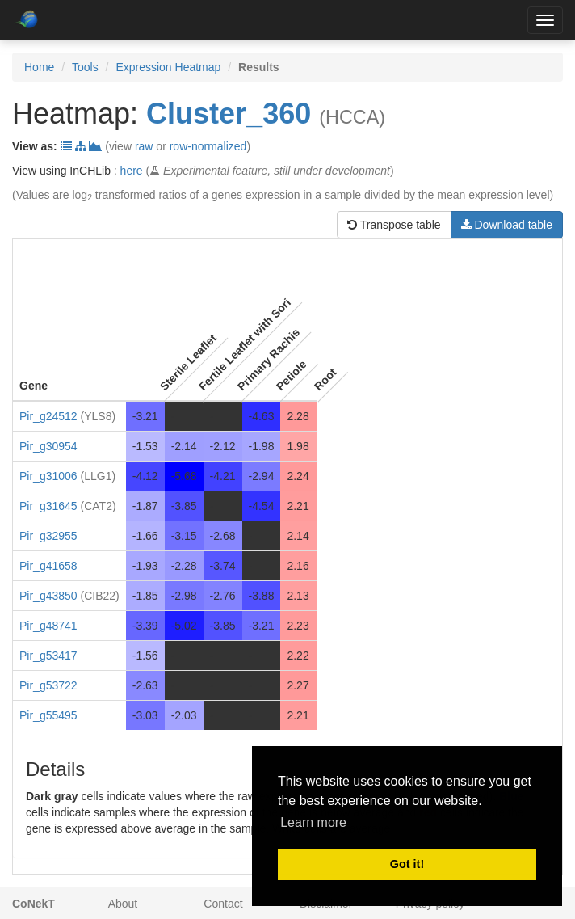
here (131, 170)
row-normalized (208, 146)
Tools (85, 67)
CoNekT (33, 903)
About (123, 903)
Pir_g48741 (48, 625)
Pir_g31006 (48, 476)
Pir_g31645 (48, 506)
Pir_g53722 (48, 685)
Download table (506, 224)
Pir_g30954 (48, 446)
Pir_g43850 (48, 595)
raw (144, 146)
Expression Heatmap (167, 67)
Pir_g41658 (48, 565)
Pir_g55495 (48, 715)
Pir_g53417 (48, 655)
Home (39, 67)
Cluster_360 (228, 113)
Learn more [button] (313, 822)
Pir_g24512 (48, 416)
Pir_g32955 (48, 535)
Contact (223, 903)
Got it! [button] (407, 864)
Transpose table (394, 224)
